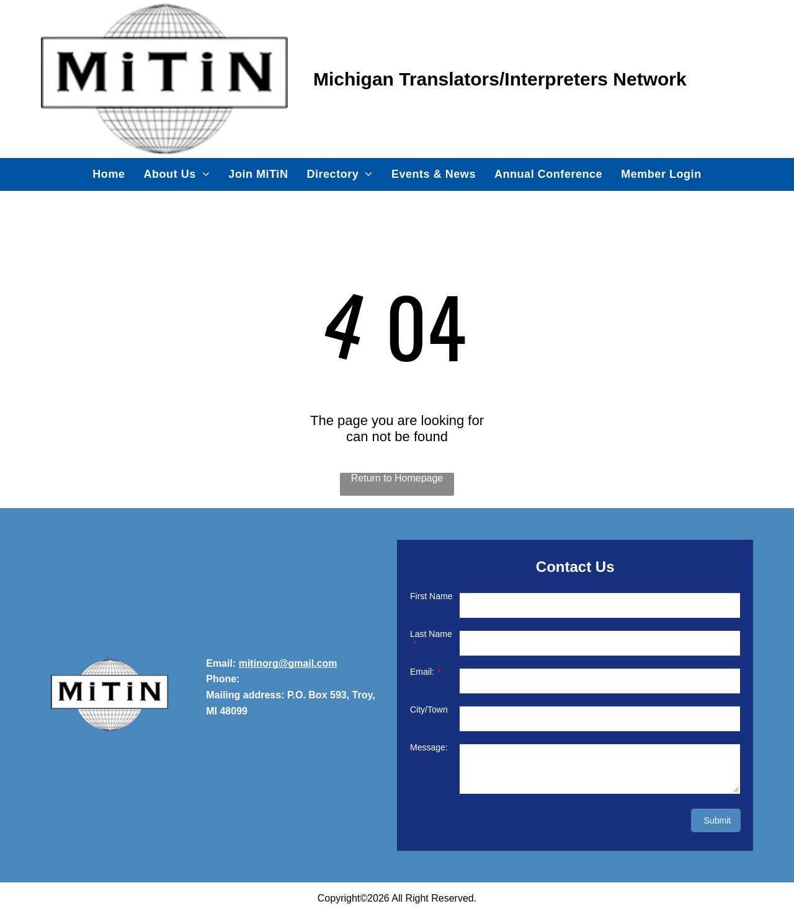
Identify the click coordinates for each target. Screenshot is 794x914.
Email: (422, 672)
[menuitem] (108, 174)
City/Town (429, 709)
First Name (431, 596)
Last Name (431, 634)
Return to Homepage (397, 478)
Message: (429, 747)
